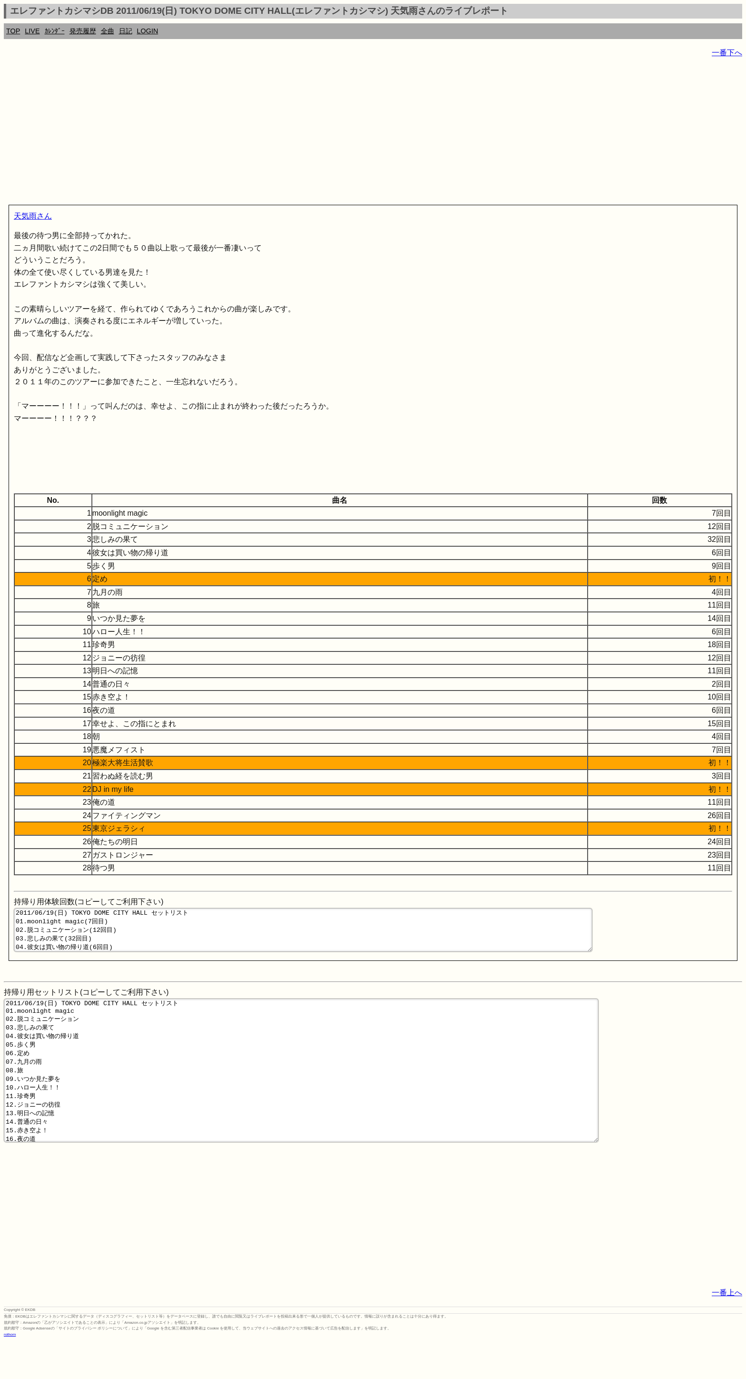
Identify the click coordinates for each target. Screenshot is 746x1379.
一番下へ (727, 53)
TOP (13, 31)
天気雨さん (33, 216)
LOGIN (147, 31)
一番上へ (727, 1330)
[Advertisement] (289, 133)
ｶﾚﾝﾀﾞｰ (55, 31)
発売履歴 (82, 31)
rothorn (10, 1371)
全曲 (107, 31)
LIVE (32, 31)
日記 (125, 31)
